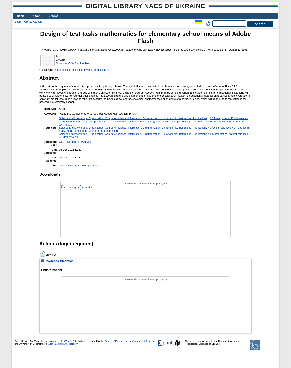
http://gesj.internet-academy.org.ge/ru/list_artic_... (84, 69)
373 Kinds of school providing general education (89, 130)
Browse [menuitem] (53, 15)
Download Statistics (57, 261)
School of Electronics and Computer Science (128, 341)
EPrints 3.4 (70, 341)
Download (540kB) (67, 63)
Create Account (33, 21)
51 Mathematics (68, 137)
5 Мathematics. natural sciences (229, 133)
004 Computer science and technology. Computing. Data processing (150, 121)
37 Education (242, 127)
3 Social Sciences (220, 127)
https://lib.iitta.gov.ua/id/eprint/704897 (81, 165)
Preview (84, 63)
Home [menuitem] (20, 15)
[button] (42, 254)
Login (18, 21)
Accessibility (71, 343)
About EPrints (55, 343)
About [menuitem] (36, 15)
